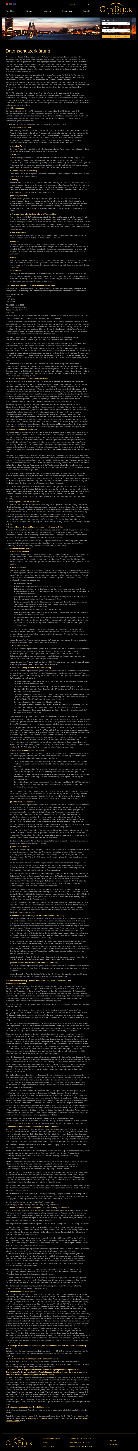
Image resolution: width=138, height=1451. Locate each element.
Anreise (47, 11)
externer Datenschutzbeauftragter (38, 1418)
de (7, 4)
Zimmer (29, 11)
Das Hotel (10, 11)
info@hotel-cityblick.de (84, 1446)
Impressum (113, 1440)
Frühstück (67, 11)
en (10, 4)
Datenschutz (113, 1444)
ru (14, 4)
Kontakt (86, 11)
